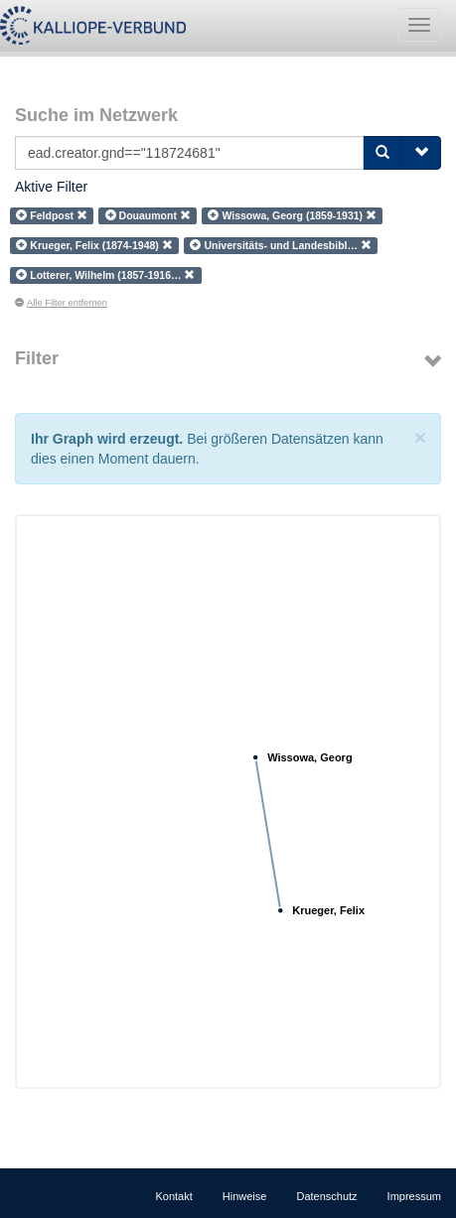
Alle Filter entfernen (61, 303)
